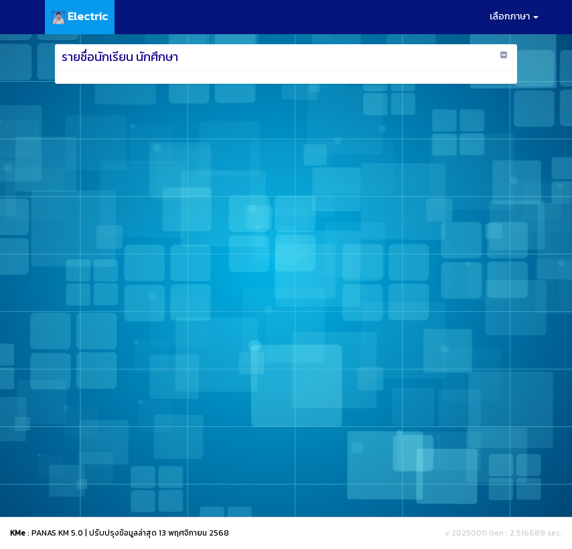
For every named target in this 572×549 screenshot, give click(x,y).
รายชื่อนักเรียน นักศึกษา (120, 57)
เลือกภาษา (514, 16)
